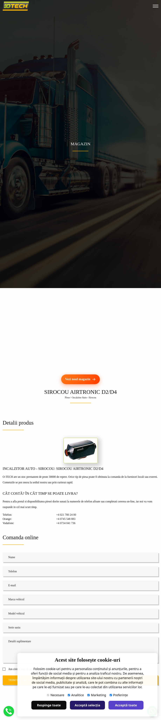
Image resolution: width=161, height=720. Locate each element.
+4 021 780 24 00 (66, 514)
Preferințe (119, 695)
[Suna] (9, 713)
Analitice (76, 695)
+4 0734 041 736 (65, 523)
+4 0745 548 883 (65, 518)
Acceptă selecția (87, 705)
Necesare (55, 695)
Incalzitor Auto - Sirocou (84, 397)
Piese (67, 397)
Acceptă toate (126, 705)
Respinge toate (49, 705)
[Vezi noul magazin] (80, 379)
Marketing (96, 695)
